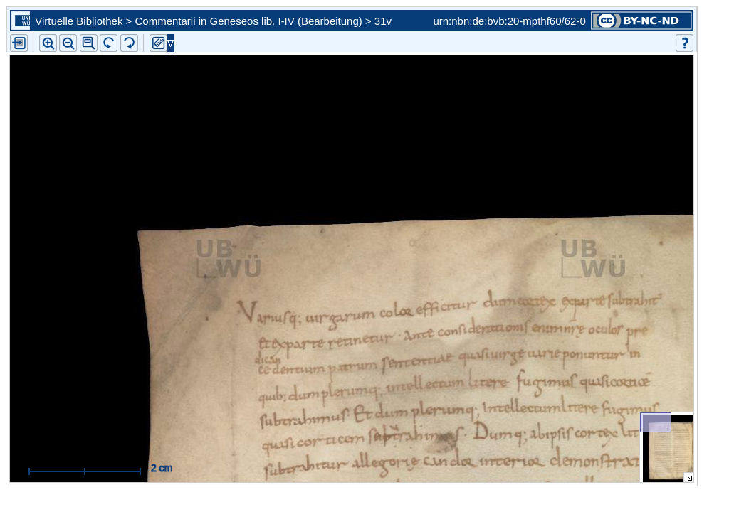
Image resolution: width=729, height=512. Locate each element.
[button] (89, 43)
